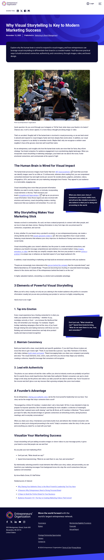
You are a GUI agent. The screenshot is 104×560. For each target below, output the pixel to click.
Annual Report (74, 529)
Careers (40, 538)
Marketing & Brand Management (46, 36)
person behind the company (58, 265)
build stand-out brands (36, 353)
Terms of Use (66, 547)
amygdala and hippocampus (30, 195)
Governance (42, 523)
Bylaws (40, 526)
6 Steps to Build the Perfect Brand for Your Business (36, 494)
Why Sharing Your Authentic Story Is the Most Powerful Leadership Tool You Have (47, 487)
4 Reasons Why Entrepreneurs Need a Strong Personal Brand (39, 490)
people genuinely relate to (44, 236)
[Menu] (100, 3)
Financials (73, 526)
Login (90, 3)
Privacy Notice (76, 547)
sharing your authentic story (38, 397)
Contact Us (41, 541)
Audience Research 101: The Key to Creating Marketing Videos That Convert (45, 498)
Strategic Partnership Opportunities (49, 535)
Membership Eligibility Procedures (80, 523)
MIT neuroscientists (64, 172)
